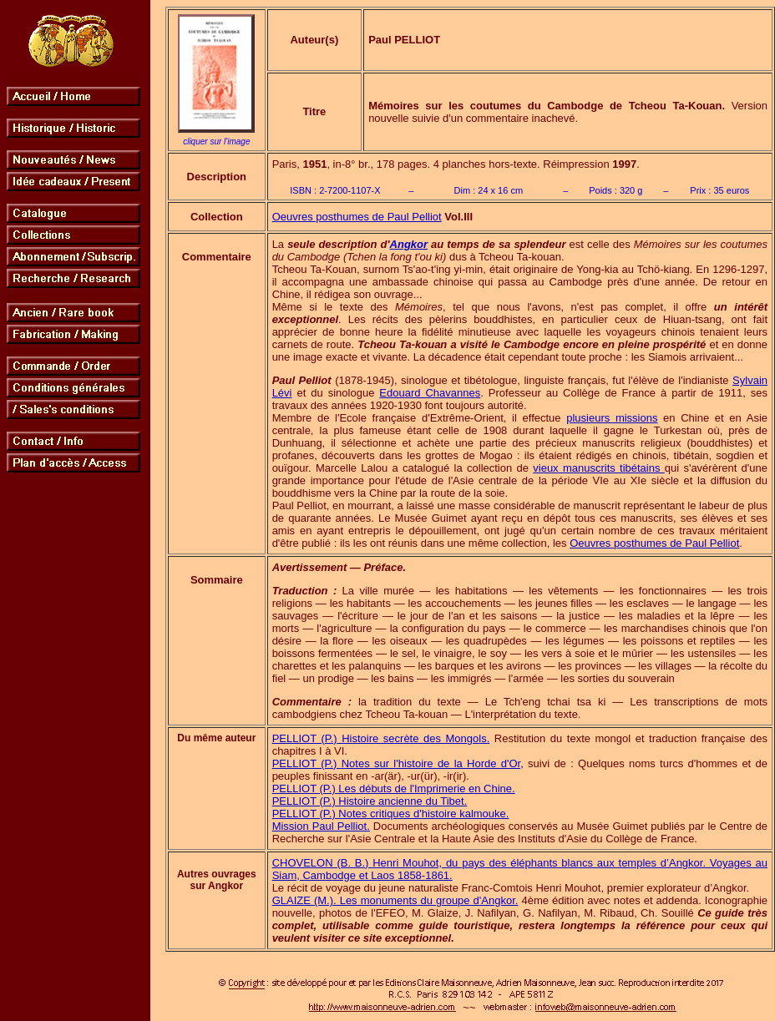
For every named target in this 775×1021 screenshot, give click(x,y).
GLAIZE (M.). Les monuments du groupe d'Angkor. (395, 900)
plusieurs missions (611, 418)
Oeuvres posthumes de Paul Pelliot (357, 216)
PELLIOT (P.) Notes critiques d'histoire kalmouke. (390, 813)
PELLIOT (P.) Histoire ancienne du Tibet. (370, 801)
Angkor (409, 244)
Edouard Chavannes (429, 393)
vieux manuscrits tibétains (599, 468)
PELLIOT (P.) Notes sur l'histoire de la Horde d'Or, (398, 763)
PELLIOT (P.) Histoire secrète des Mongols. (381, 738)
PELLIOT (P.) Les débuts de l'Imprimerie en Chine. (393, 788)
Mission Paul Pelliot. (321, 826)
